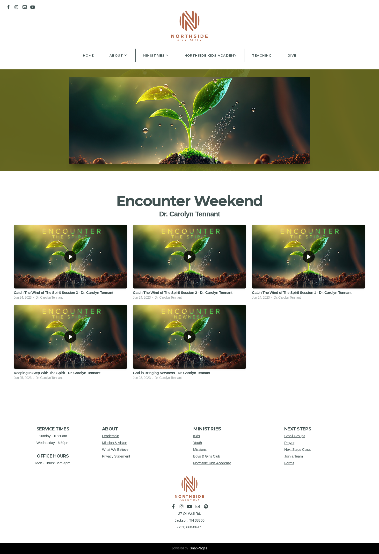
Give (291, 55)
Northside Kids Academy (210, 55)
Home (88, 55)
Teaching (262, 55)
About (118, 55)
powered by (189, 548)
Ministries (156, 55)
